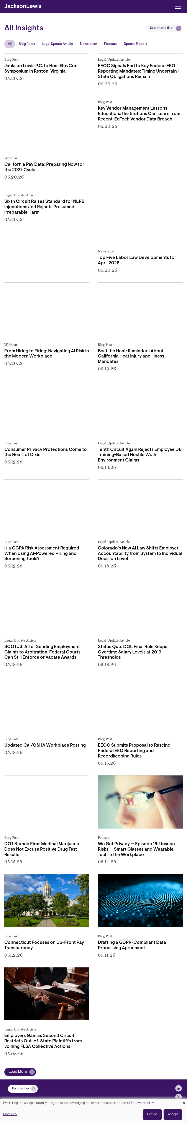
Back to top (20, 1088)
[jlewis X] (178, 1097)
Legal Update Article (57, 44)
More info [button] (10, 1114)
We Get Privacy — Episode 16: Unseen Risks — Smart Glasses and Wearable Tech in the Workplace (136, 849)
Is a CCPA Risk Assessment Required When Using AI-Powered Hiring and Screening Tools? (41, 553)
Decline (152, 1114)
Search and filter (162, 28)
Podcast (110, 44)
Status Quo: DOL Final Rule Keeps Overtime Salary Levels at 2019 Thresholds (132, 652)
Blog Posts (27, 44)
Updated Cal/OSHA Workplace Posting (45, 745)
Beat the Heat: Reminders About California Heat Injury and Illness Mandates (131, 356)
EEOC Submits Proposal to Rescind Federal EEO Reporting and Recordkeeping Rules (134, 751)
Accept (173, 1114)
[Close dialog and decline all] (183, 1101)
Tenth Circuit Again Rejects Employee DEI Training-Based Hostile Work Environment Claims (140, 455)
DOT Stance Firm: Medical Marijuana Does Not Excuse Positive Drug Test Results (41, 849)
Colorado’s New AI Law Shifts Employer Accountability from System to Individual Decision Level (140, 553)
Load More (18, 1072)
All (10, 44)
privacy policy (144, 1103)
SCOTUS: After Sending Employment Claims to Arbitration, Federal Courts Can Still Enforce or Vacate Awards (42, 652)
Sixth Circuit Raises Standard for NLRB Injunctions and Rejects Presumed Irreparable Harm (44, 207)
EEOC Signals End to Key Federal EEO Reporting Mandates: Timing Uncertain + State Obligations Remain (139, 71)
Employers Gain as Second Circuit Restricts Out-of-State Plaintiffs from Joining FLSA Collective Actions (43, 1041)
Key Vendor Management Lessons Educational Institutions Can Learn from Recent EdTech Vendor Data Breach (139, 114)
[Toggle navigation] (178, 6)
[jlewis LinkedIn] (178, 1088)
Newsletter (88, 44)
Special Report (135, 44)
